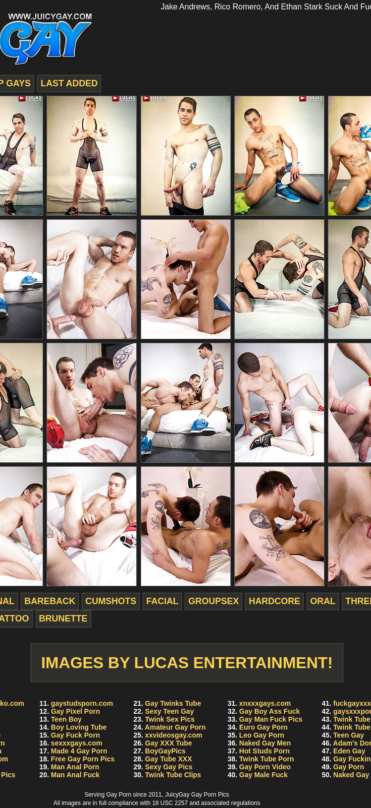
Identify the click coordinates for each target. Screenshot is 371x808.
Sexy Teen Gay (169, 711)
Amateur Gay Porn (175, 727)
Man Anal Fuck (75, 775)
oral (322, 601)
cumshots (110, 601)
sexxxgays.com (77, 743)
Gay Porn (348, 767)
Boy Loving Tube (79, 727)
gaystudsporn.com (82, 703)
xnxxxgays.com (265, 703)
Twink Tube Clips (173, 775)
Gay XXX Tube (168, 743)
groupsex (213, 601)
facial (162, 601)
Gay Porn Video (265, 767)
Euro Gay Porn (263, 727)
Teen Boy (66, 719)
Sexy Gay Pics (169, 767)
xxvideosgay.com (174, 735)
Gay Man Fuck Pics (271, 719)
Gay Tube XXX (168, 759)
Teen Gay (348, 735)
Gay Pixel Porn (75, 711)
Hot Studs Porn (264, 751)
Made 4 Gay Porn (79, 751)
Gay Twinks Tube (173, 703)
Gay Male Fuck (263, 775)
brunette (63, 618)
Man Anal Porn (75, 767)
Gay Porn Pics (210, 794)
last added (69, 83)
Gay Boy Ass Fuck (269, 711)
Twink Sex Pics (170, 719)
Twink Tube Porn (266, 759)
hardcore (274, 601)
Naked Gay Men (265, 743)
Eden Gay (349, 751)
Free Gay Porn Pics (82, 759)
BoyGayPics (165, 751)
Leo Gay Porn (261, 735)
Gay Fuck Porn (75, 735)
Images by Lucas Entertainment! (187, 663)
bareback (49, 601)
